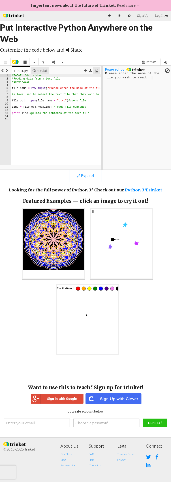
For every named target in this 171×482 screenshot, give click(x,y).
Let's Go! (155, 423)
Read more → (128, 5)
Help (91, 459)
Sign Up (142, 16)
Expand (85, 176)
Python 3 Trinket (143, 190)
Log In (161, 16)
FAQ (91, 454)
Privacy (121, 459)
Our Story (66, 454)
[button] (13, 15)
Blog (63, 459)
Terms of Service (126, 454)
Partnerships (67, 465)
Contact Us (95, 465)
